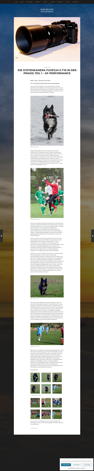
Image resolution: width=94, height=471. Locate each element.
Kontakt (67, 1)
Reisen (45, 1)
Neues (22, 1)
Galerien (37, 1)
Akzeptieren (66, 464)
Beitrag (43, 226)
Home (16, 1)
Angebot (52, 1)
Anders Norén (50, 465)
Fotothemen (29, 1)
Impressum (77, 468)
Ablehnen (76, 464)
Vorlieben (87, 464)
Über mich (60, 1)
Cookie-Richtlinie (71, 468)
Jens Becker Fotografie (47, 10)
